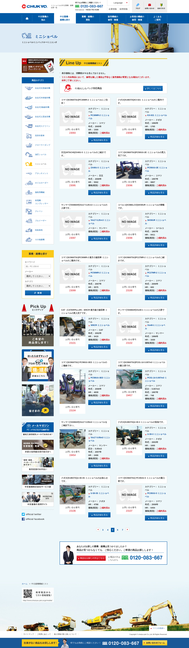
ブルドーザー (40, 221)
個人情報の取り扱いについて (65, 634)
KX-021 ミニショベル (157, 115)
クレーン (39, 211)
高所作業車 (39, 135)
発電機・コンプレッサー (41, 202)
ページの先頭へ (159, 628)
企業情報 (113, 9)
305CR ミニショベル (100, 325)
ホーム (24, 584)
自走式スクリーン (42, 126)
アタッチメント (41, 173)
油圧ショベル (40, 154)
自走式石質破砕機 (42, 88)
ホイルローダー (41, 183)
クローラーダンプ (42, 145)
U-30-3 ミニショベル (156, 434)
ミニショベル (40, 164)
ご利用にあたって (44, 634)
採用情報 (124, 9)
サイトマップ (28, 634)
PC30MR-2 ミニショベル (98, 117)
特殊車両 (39, 230)
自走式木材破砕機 (42, 98)
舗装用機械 (39, 192)
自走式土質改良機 (42, 117)
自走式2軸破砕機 (42, 107)
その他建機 (39, 239)
